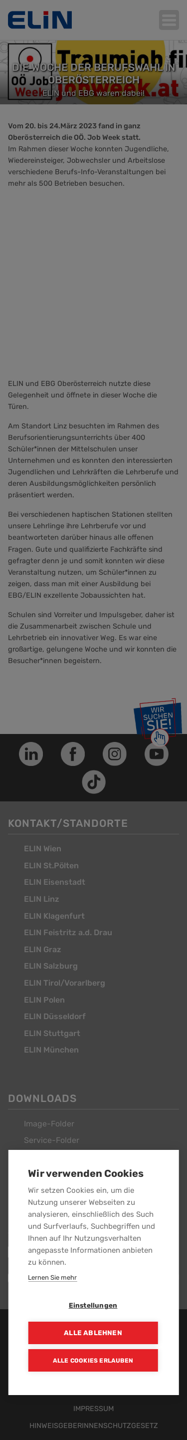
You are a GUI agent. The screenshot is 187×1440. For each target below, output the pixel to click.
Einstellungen (93, 1305)
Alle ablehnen (93, 1333)
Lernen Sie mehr (52, 1277)
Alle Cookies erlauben (93, 1360)
